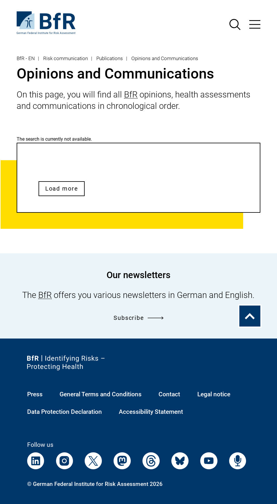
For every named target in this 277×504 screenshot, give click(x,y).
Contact (169, 394)
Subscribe (138, 317)
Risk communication (65, 58)
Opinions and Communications (164, 58)
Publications (109, 58)
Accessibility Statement (151, 411)
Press (35, 394)
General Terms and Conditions (101, 394)
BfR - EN (26, 58)
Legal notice (213, 394)
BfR (130, 95)
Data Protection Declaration (64, 411)
